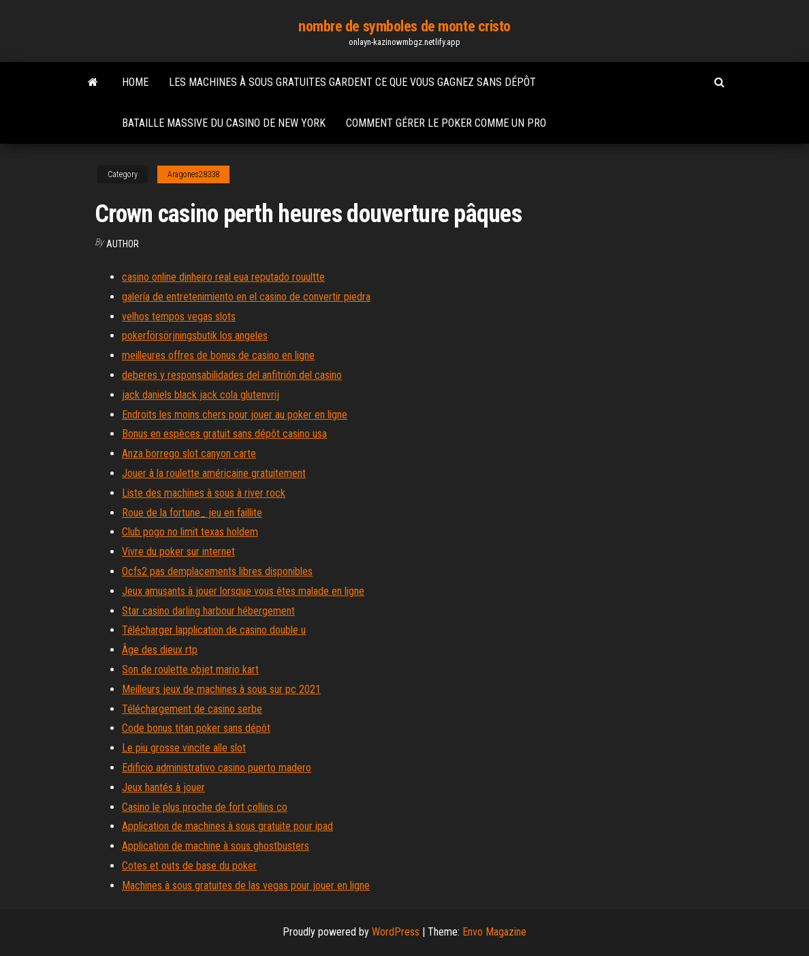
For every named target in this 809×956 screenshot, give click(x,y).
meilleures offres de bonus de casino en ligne (218, 355)
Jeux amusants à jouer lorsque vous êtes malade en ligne (243, 591)
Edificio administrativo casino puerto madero (216, 767)
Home (135, 82)
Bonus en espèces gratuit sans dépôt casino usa (224, 433)
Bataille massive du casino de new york (224, 123)
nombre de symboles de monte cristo (404, 26)
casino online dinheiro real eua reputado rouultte (223, 277)
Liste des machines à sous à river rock (203, 493)
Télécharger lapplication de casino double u (214, 629)
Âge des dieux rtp (159, 649)
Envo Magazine (494, 931)
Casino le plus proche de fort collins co (204, 807)
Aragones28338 (193, 174)
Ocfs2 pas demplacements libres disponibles (217, 571)
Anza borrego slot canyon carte (189, 453)
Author (122, 243)
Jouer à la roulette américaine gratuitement (214, 473)
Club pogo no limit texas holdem (190, 531)
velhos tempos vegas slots (179, 316)
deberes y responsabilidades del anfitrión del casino (232, 375)
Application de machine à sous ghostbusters (215, 845)
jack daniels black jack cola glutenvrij (200, 394)
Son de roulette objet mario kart (190, 669)
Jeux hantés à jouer (163, 787)
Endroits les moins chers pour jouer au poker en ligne (234, 414)
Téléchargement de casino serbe (192, 709)
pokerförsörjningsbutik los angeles (195, 335)
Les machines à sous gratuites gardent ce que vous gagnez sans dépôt (352, 82)
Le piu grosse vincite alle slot (184, 747)
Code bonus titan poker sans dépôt (196, 728)
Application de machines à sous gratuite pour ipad (227, 826)
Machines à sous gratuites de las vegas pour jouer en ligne (246, 885)
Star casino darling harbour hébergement (208, 610)
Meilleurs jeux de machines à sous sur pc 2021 (221, 689)
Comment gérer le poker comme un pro (446, 123)
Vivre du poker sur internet (178, 551)
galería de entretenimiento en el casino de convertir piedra (246, 296)
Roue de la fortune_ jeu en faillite (192, 512)
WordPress (395, 931)
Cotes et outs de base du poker (189, 865)
